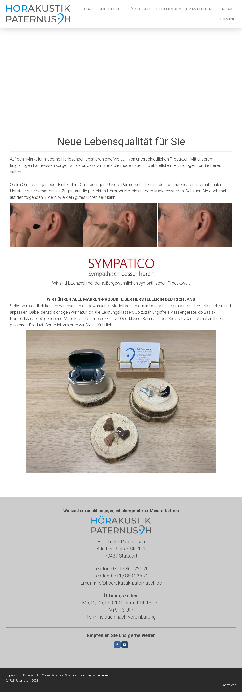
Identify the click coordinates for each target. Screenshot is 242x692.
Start (89, 9)
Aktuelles (111, 9)
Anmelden (229, 685)
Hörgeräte (140, 9)
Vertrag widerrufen (94, 675)
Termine (227, 19)
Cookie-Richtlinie (52, 675)
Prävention (199, 9)
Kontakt (226, 9)
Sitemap (70, 675)
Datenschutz (31, 675)
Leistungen (169, 9)
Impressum (13, 675)
